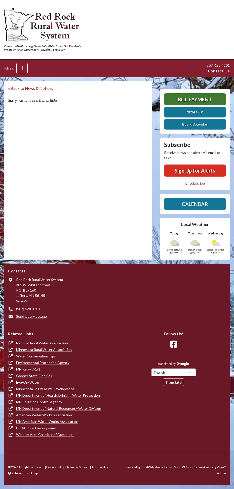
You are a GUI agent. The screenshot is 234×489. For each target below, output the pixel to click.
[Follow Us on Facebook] (173, 344)
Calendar (195, 204)
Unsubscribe (195, 183)
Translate (173, 382)
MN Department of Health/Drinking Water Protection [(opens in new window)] (58, 395)
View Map (22, 301)
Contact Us (219, 70)
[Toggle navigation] (22, 68)
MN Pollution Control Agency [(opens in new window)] (39, 402)
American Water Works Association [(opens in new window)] (44, 415)
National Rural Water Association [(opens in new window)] (42, 343)
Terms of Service (78, 467)
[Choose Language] (173, 372)
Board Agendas (195, 124)
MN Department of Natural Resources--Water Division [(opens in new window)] (58, 408)
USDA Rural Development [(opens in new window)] (36, 428)
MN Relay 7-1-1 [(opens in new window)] (28, 369)
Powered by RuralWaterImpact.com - (175, 467)
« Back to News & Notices (30, 88)
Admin (221, 473)
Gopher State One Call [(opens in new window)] (34, 376)
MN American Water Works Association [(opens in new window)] (47, 421)
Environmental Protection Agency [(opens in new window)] (42, 362)
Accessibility (99, 467)
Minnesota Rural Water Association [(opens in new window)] (44, 349)
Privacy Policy (55, 467)
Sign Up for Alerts (195, 171)
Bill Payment (195, 99)
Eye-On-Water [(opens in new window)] (27, 382)
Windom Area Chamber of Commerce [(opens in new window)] (45, 434)
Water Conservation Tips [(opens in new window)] (36, 356)
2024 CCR (195, 112)
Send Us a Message (31, 316)
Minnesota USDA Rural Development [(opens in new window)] (45, 389)
